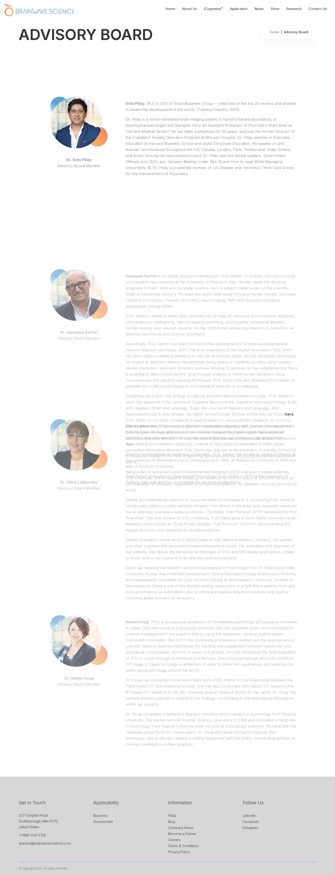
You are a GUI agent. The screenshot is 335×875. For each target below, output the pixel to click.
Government (103, 821)
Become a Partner (182, 834)
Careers (174, 840)
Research (294, 9)
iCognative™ (213, 9)
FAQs (172, 815)
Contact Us (318, 9)
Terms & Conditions (183, 846)
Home (170, 9)
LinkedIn (249, 815)
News (259, 9)
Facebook (251, 821)
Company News (181, 827)
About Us (189, 9)
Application (239, 9)
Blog (171, 821)
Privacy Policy (179, 852)
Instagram (250, 827)
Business (100, 815)
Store (275, 9)
